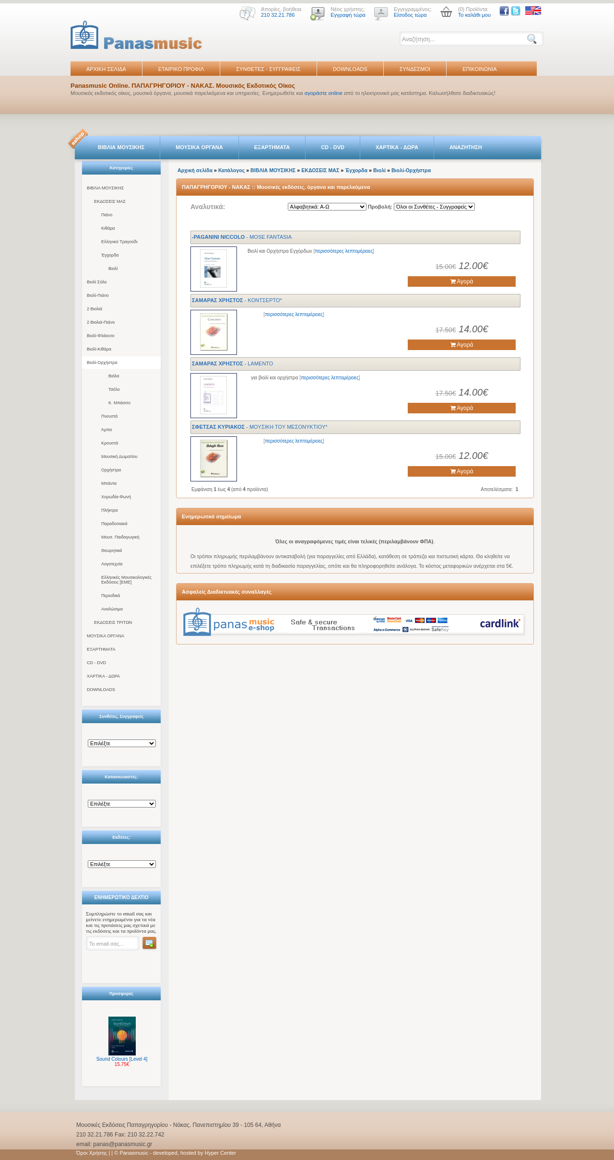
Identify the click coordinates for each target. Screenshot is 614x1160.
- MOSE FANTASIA (242, 237)
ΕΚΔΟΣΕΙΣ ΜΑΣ (110, 201)
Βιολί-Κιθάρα (99, 349)
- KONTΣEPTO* (237, 300)
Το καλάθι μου (474, 15)
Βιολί (113, 268)
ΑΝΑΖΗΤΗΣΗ (465, 147)
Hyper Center (220, 1153)
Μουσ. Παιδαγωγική (120, 537)
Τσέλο (113, 389)
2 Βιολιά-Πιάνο (101, 322)
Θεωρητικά (111, 550)
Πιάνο (106, 214)
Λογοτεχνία (111, 564)
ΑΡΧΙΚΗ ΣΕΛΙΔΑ (106, 69)
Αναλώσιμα (112, 609)
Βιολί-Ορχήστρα (102, 362)
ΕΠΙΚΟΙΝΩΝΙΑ (479, 69)
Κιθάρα (108, 228)
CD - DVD (332, 147)
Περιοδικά (110, 595)
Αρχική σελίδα (195, 170)
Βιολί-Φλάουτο (100, 335)
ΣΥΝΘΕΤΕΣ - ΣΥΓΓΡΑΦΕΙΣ (268, 69)
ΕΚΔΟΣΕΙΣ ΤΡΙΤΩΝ (113, 622)
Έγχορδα (109, 255)
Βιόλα (113, 376)
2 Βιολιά (94, 308)
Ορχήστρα (111, 470)
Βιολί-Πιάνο (98, 295)
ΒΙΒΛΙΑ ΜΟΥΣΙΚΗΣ (121, 147)
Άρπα (106, 429)
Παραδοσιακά (114, 523)
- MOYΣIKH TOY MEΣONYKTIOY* (260, 427)
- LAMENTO (232, 363)
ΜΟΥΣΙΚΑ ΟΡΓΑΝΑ (199, 147)
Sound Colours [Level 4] (122, 1059)
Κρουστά (109, 443)
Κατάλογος (231, 170)
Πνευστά (109, 416)
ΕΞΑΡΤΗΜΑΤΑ (272, 147)
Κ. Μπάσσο (119, 402)
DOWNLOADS (350, 69)
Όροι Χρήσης (91, 1153)
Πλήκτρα (109, 510)
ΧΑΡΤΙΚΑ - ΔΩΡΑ (397, 147)
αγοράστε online (323, 93)
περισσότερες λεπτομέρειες (344, 251)
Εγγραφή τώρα (348, 15)
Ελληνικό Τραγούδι (119, 241)
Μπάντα (109, 483)
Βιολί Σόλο (97, 282)
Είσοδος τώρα (410, 15)
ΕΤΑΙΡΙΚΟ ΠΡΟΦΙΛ (181, 69)
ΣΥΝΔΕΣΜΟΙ (415, 69)
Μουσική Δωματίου (119, 456)
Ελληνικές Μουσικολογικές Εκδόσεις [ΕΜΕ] (126, 580)
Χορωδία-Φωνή (116, 496)
